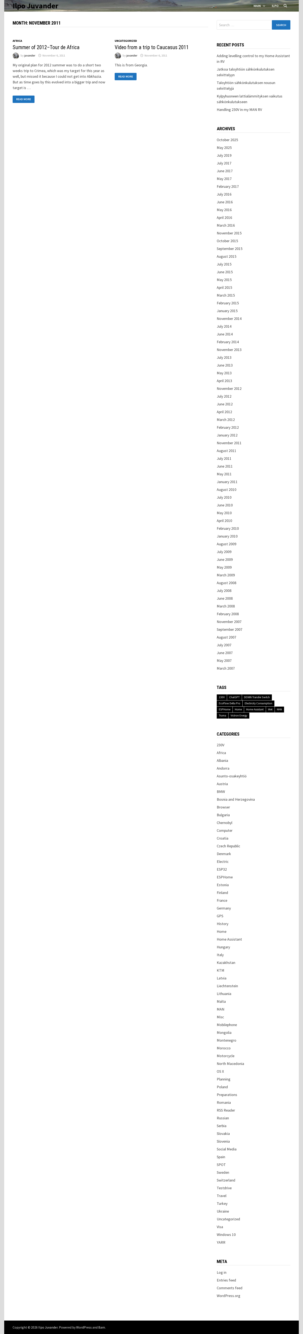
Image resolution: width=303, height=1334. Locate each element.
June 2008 (225, 598)
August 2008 (226, 582)
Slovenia (223, 1141)
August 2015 (226, 256)
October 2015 (227, 240)
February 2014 (228, 341)
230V (222, 697)
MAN (279, 709)
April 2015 (224, 287)
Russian (223, 1118)
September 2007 (229, 629)
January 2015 (227, 310)
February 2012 (228, 427)
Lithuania (224, 993)
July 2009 (224, 551)
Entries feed (226, 1280)
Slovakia (223, 1133)
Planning (223, 1079)
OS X (220, 1071)
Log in (221, 1272)
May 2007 (224, 660)
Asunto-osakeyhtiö (232, 776)
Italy (220, 954)
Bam (101, 1327)
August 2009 (226, 543)
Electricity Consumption (258, 703)
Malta (221, 1001)
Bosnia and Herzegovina (236, 799)
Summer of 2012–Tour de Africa (46, 47)
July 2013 (224, 357)
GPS (220, 915)
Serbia (221, 1125)
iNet (270, 709)
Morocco (224, 1048)
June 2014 (225, 334)
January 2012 (227, 435)
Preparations (227, 1094)
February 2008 (228, 613)
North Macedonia (230, 1063)
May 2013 (224, 373)
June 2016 (225, 202)
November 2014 (229, 318)
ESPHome (224, 709)
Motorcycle (225, 1055)
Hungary (223, 947)
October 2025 (227, 139)
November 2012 (229, 388)
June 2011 (225, 466)
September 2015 (229, 248)
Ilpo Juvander (35, 6)
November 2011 (229, 442)
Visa (220, 1226)
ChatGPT (234, 697)
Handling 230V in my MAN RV (239, 109)
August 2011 (226, 450)
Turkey (222, 1203)
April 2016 (224, 217)
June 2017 (225, 170)
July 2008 (224, 590)
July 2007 (224, 645)
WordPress (84, 1327)
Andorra (223, 768)
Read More (23, 99)
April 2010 (224, 520)
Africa (17, 41)
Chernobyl (224, 822)
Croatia (222, 838)
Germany (224, 908)
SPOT (221, 1164)
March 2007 (226, 668)
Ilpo (275, 6)
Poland (222, 1086)
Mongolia (224, 1032)
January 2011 (227, 481)
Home (238, 709)
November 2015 (229, 233)
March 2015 (226, 295)
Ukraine (223, 1211)
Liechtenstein (227, 985)
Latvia (221, 978)
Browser (223, 807)
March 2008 (226, 606)
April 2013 (224, 380)
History (222, 923)
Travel (221, 1195)
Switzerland (226, 1180)
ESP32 (222, 869)
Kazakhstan (226, 962)
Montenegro (226, 1040)
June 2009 (225, 559)
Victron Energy (239, 715)
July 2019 (224, 155)
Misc (220, 1017)
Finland (222, 892)
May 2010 (224, 512)
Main (257, 6)
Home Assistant (255, 709)
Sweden (223, 1172)
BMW (221, 791)
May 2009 (224, 567)
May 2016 (224, 209)
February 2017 (228, 186)
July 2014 (224, 326)
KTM (220, 970)
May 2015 (224, 279)
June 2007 (225, 652)
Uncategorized (126, 41)
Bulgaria (223, 814)
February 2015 (228, 303)
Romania (224, 1102)
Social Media (227, 1149)
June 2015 (225, 271)
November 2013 (229, 349)
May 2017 (224, 178)
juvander (29, 55)
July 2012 (224, 396)
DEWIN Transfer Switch (257, 697)
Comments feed (229, 1287)
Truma (222, 715)
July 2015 (224, 264)
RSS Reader (226, 1110)
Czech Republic (228, 846)
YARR (221, 1242)
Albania (222, 760)
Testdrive (224, 1187)
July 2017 (224, 163)
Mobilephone (227, 1024)
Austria (222, 783)
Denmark (224, 853)
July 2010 (224, 497)
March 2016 (226, 225)
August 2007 (226, 637)
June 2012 (225, 404)
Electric (223, 861)
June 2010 (225, 505)
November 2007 (229, 621)
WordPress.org (228, 1295)
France (222, 900)
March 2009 (226, 575)
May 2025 (224, 147)
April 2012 (224, 411)
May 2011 (224, 474)
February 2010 (228, 528)
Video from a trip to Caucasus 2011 (152, 47)
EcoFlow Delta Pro (229, 703)
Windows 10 (226, 1234)
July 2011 (224, 458)
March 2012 (226, 419)
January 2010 (227, 536)
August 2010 (226, 489)
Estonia (223, 884)
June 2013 (225, 365)
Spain (221, 1156)
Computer (225, 830)
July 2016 (224, 194)
